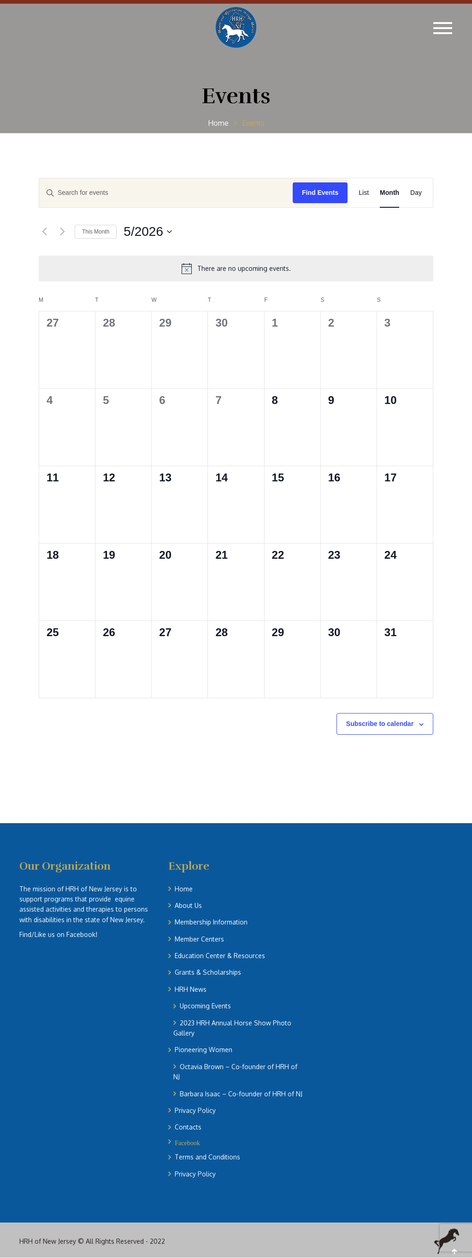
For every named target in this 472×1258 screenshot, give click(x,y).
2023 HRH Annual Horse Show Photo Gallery (232, 1028)
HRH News (190, 989)
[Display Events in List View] (364, 192)
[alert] (236, 268)
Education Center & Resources (220, 956)
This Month (95, 231)
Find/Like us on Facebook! (58, 934)
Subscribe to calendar (379, 723)
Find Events (320, 192)
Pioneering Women (203, 1049)
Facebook (187, 1142)
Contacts (188, 1127)
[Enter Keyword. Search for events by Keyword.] (166, 192)
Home (184, 889)
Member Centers (199, 939)
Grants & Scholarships (208, 972)
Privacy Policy (195, 1110)
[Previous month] (44, 231)
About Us (188, 905)
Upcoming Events (205, 1006)
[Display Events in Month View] (389, 192)
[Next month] (62, 231)
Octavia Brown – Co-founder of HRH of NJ (235, 1072)
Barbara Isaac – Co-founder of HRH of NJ (241, 1094)
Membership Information (211, 922)
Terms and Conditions (207, 1157)
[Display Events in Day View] (416, 192)
